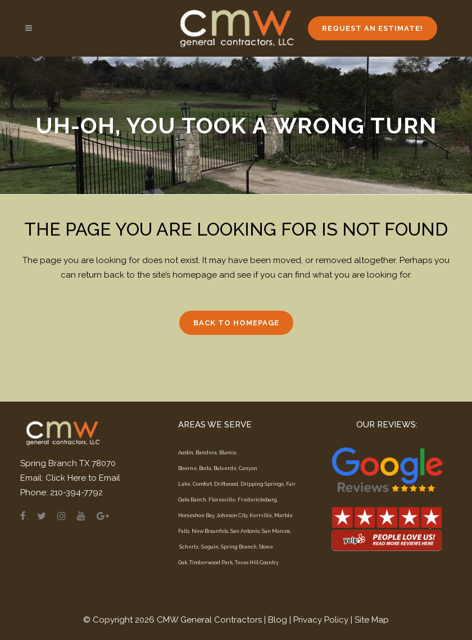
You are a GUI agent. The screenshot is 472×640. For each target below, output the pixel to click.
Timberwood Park (211, 562)
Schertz (189, 547)
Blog (277, 620)
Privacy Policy (320, 620)
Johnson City (231, 515)
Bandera (206, 452)
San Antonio (245, 531)
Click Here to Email (83, 478)
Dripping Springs (262, 484)
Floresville (221, 500)
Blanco (227, 452)
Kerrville (260, 515)
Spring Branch (239, 547)
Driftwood (226, 484)
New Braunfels (210, 531)
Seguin (210, 547)
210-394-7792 (76, 492)
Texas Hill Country (257, 562)
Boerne (187, 468)
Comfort (202, 484)
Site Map (372, 620)
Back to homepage (236, 323)
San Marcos (276, 531)
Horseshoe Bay (196, 515)
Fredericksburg (257, 500)
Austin (185, 452)
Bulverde (225, 468)
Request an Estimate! (372, 28)
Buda (205, 468)
